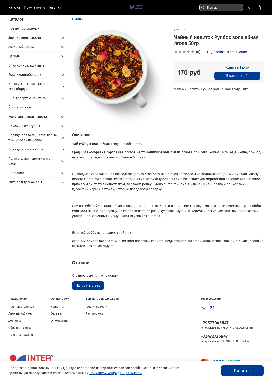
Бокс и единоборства (25, 75)
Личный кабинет (20, 313)
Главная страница (21, 306)
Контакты (57, 306)
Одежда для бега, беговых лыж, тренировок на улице (33, 137)
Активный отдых (21, 47)
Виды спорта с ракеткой (27, 98)
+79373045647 (215, 323)
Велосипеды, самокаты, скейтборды (27, 86)
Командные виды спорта (27, 117)
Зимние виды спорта (24, 38)
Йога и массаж (19, 107)
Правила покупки (20, 334)
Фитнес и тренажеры (25, 182)
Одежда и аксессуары (25, 149)
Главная (78, 19)
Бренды (14, 56)
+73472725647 (214, 336)
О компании (59, 320)
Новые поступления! (24, 28)
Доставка (14, 320)
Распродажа (94, 313)
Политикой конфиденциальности (115, 373)
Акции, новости (96, 306)
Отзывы (56, 313)
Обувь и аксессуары (24, 126)
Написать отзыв (88, 286)
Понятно (242, 370)
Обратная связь (19, 328)
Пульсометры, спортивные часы (29, 161)
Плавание (16, 173)
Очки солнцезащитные (26, 65)
